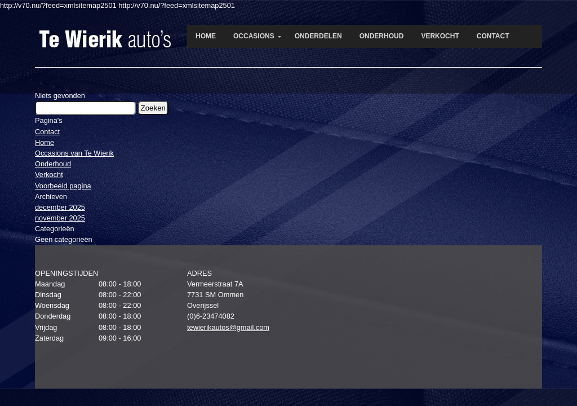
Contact (47, 131)
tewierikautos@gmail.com (228, 327)
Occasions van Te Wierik (74, 153)
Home (44, 142)
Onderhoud (53, 164)
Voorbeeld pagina (63, 186)
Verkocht (49, 174)
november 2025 (60, 218)
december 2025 (60, 207)
